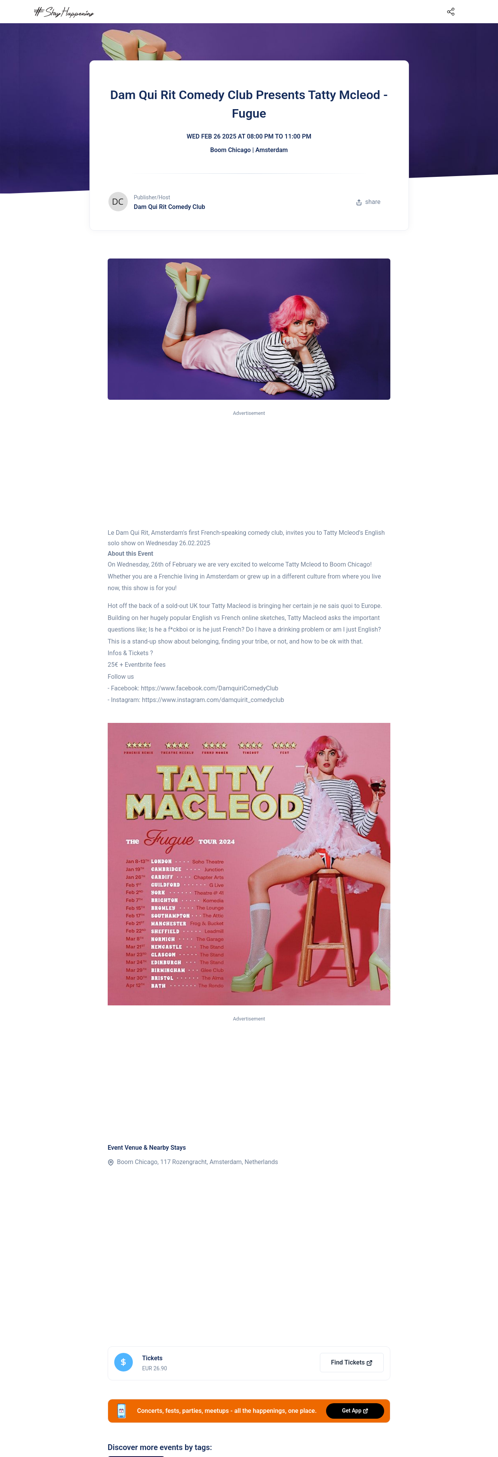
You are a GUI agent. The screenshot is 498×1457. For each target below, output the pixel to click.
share (368, 201)
